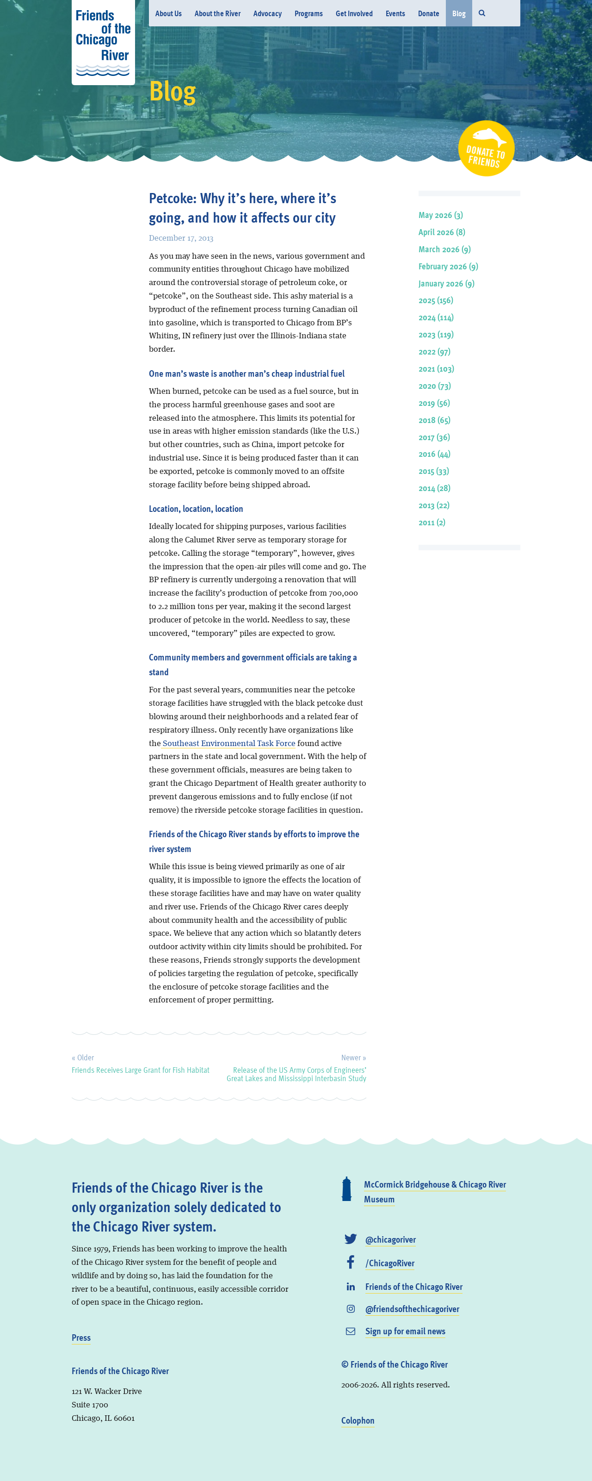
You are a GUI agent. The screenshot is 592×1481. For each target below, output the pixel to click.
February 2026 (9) (448, 266)
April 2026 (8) (442, 231)
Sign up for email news (405, 1331)
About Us (168, 13)
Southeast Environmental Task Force (228, 744)
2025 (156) (436, 299)
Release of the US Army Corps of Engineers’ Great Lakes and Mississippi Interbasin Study (296, 1066)
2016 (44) (434, 453)
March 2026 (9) (445, 248)
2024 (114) (436, 317)
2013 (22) (434, 504)
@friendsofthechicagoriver (412, 1308)
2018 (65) (434, 419)
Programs (309, 13)
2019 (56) (434, 402)
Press (81, 1337)
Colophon (358, 1420)
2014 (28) (434, 487)
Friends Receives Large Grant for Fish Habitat (141, 1062)
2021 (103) (436, 368)
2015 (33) (434, 470)
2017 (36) (434, 436)
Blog (459, 13)
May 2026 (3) (441, 214)
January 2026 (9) (447, 283)
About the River (217, 13)
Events (395, 13)
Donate (428, 13)
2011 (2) (432, 522)
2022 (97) (434, 351)
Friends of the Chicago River (413, 1286)
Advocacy (267, 13)
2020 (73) (435, 385)
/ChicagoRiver (389, 1262)
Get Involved (354, 13)
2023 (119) (436, 334)
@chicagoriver (390, 1239)
